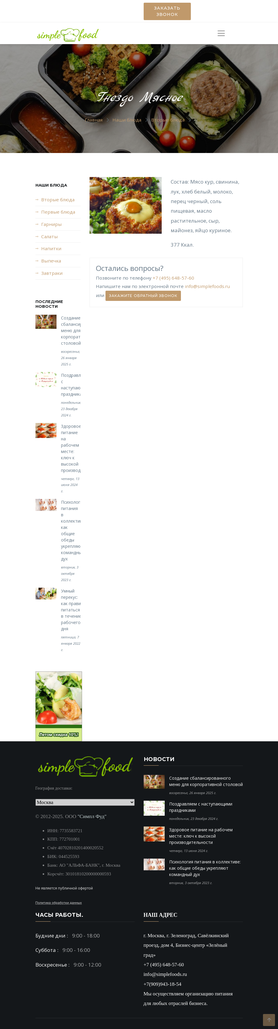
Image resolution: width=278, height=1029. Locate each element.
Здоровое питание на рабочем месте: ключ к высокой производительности (201, 836)
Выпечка (51, 261)
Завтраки (52, 273)
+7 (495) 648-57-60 (173, 278)
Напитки (51, 248)
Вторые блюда (168, 120)
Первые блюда (58, 212)
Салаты (49, 236)
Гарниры (51, 224)
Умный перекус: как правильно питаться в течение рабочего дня (76, 610)
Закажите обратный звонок (143, 295)
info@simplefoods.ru (207, 286)
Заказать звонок (167, 11)
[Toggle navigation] (223, 33)
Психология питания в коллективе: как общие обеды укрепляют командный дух (205, 868)
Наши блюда (126, 120)
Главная (93, 120)
